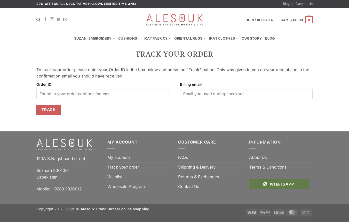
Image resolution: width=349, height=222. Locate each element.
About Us (258, 157)
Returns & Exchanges (198, 176)
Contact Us (304, 4)
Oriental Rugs (190, 38)
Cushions (129, 38)
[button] (297, 20)
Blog (286, 4)
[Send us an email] (65, 19)
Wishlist (114, 176)
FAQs (183, 157)
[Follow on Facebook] (45, 19)
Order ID (43, 84)
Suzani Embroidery (94, 38)
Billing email (191, 84)
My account (118, 157)
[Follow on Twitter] (58, 19)
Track (48, 109)
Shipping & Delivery (196, 167)
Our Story (252, 38)
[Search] (38, 20)
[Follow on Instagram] (52, 19)
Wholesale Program (126, 186)
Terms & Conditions (268, 167)
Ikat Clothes (223, 38)
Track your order (123, 167)
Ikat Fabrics (157, 38)
